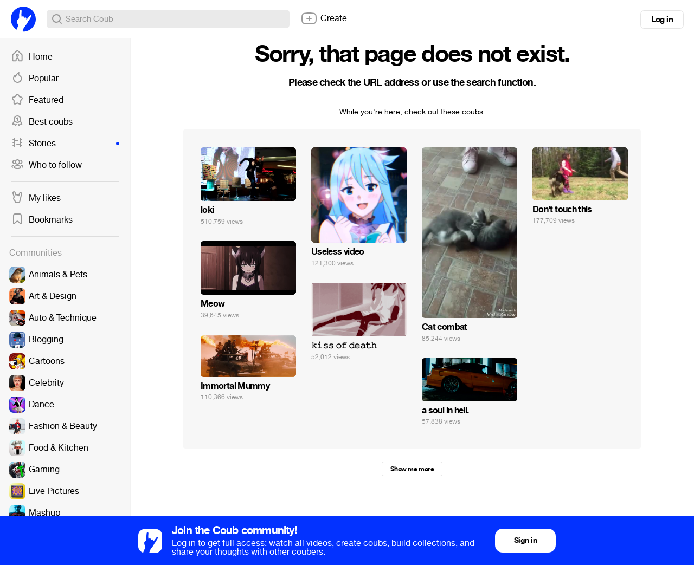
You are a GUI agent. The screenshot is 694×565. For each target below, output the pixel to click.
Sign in (525, 540)
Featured (37, 100)
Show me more (412, 469)
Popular (35, 78)
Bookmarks (42, 220)
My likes (36, 198)
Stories (65, 143)
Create (323, 18)
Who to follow (46, 165)
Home (32, 56)
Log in (662, 19)
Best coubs (42, 121)
